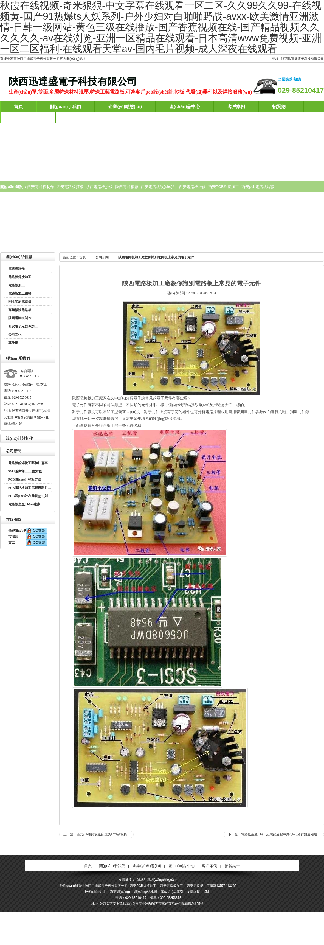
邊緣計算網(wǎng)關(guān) (157, 880)
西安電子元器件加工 (23, 326)
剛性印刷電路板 (19, 302)
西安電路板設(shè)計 (158, 186)
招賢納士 (281, 106)
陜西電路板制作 (19, 318)
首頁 (18, 106)
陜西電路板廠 (126, 186)
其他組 (13, 343)
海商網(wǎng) (120, 892)
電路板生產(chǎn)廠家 (24, 504)
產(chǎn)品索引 (172, 892)
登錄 (275, 59)
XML (207, 892)
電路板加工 (16, 285)
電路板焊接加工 (19, 277)
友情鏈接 (193, 892)
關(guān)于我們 (65, 106)
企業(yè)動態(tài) (125, 106)
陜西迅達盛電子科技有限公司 (302, 59)
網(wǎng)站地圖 (145, 892)
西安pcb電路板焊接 (258, 186)
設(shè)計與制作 (19, 438)
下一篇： (274, 834)
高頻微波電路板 (19, 310)
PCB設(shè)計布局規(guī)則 (28, 496)
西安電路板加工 (171, 886)
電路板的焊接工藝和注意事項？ (31, 463)
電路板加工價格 (19, 293)
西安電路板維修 (192, 186)
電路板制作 (16, 269)
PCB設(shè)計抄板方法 (24, 479)
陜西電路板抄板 (99, 186)
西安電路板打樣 (70, 186)
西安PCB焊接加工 (223, 186)
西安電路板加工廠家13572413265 (211, 886)
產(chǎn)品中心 (184, 106)
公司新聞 (13, 451)
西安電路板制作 (40, 186)
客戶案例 (236, 106)
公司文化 (14, 335)
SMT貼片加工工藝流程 (25, 471)
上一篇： (96, 834)
